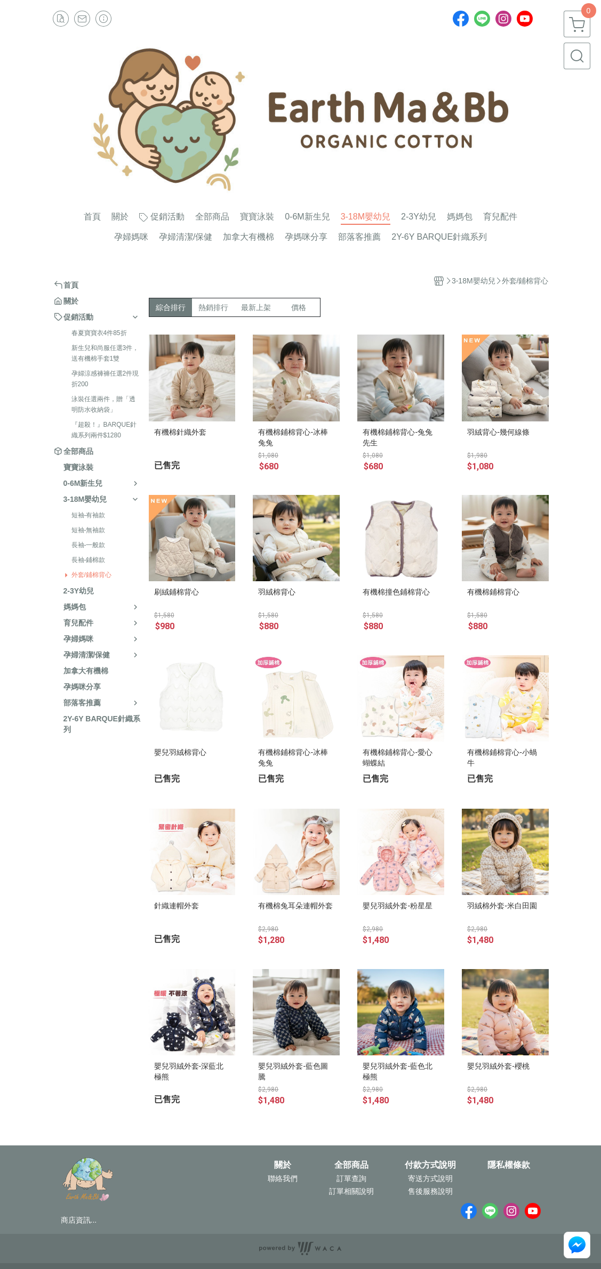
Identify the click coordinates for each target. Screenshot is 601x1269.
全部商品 (351, 1165)
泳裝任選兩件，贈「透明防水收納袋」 (103, 404)
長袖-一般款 (88, 545)
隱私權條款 (508, 1165)
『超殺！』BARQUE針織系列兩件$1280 (104, 430)
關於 (282, 1165)
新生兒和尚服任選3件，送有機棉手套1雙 (105, 353)
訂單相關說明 (351, 1191)
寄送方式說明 (430, 1178)
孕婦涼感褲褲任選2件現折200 (105, 379)
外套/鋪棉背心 (91, 575)
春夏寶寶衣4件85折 (99, 333)
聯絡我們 (283, 1178)
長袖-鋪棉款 (88, 560)
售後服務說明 (430, 1191)
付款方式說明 (430, 1165)
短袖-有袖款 (88, 515)
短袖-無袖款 (88, 530)
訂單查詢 (351, 1178)
